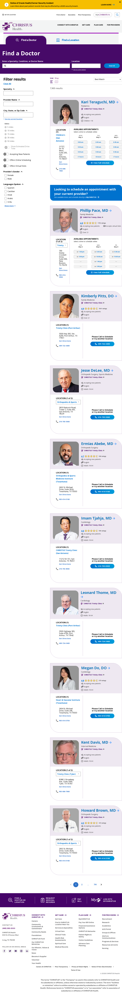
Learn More (106, 5)
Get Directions (63, 163)
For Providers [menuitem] (113, 25)
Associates (71, 15)
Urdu (10, 202)
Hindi (10, 195)
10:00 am (99, 257)
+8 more (98, 157)
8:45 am (98, 142)
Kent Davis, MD (96, 742)
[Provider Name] (18, 104)
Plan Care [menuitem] (98, 25)
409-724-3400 (64, 643)
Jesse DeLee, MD (97, 370)
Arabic (10, 198)
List (51, 80)
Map (57, 80)
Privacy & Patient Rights (80, 967)
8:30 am (99, 252)
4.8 (81, 223)
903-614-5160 (64, 499)
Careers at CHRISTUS (43, 967)
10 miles (10, 130)
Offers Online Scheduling (20, 160)
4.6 (82, 531)
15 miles (10, 134)
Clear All (7, 84)
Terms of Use (75, 970)
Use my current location (79, 69)
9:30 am (80, 147)
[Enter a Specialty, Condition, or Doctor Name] (36, 66)
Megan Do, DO (95, 667)
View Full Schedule (100, 163)
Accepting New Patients (20, 154)
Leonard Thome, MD (98, 594)
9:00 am (80, 142)
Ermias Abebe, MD (99, 443)
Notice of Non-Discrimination (102, 967)
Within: (7, 124)
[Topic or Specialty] (18, 93)
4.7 (82, 456)
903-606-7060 (64, 791)
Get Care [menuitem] (86, 25)
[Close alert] (120, 2)
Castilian (11, 191)
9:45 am (80, 152)
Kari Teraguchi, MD (99, 101)
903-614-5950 (62, 276)
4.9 (82, 309)
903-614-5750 (64, 721)
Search (112, 66)
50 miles (10, 141)
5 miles (10, 127)
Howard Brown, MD (100, 810)
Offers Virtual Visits (18, 166)
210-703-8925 (64, 569)
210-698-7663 (62, 170)
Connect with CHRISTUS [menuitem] (67, 25)
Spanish (11, 188)
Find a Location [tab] (67, 40)
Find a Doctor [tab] (26, 40)
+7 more (81, 157)
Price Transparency (84, 15)
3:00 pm (81, 257)
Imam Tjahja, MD (98, 518)
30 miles (10, 138)
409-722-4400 (64, 346)
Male (10, 179)
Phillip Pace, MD (96, 210)
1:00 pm (81, 252)
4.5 (82, 823)
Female (11, 175)
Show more (10, 206)
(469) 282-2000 (8, 928)
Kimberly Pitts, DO (99, 295)
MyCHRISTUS (92, 197)
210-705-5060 (64, 421)
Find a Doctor (60, 15)
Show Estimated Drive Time (20, 147)
